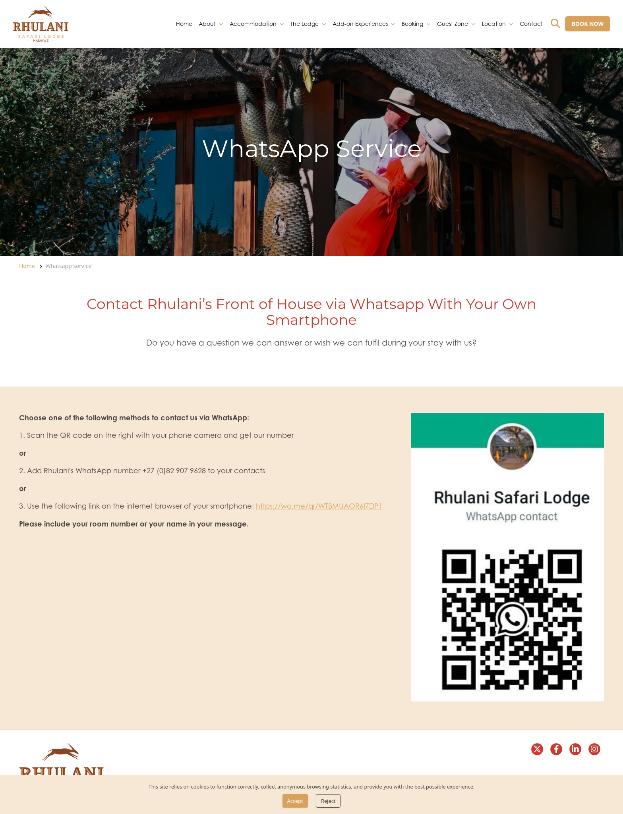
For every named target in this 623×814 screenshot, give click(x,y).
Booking (412, 23)
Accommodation (253, 23)
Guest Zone (452, 23)
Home (184, 23)
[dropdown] (221, 24)
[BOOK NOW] (587, 23)
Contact (531, 23)
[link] (40, 24)
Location (494, 23)
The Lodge (304, 23)
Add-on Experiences (360, 23)
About (207, 23)
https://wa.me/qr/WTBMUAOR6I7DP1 (319, 506)
